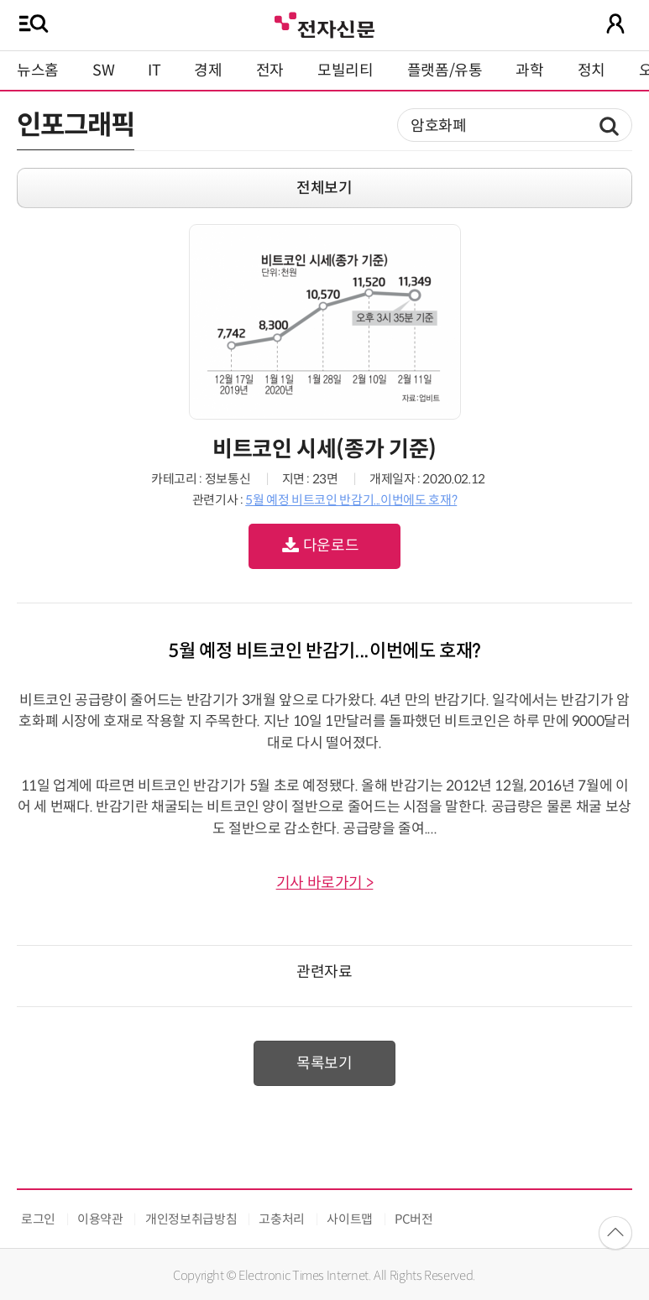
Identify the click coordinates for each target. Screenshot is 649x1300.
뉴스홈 (38, 70)
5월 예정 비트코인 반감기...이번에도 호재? (351, 500)
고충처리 (282, 1219)
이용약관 (100, 1219)
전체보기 (324, 188)
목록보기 (324, 1063)
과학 (529, 70)
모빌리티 (345, 70)
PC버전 (414, 1219)
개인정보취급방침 (191, 1219)
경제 (208, 70)
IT (154, 70)
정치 (591, 70)
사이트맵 (350, 1219)
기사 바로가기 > (325, 883)
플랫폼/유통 (445, 70)
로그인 (38, 1219)
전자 (270, 70)
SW (103, 70)
